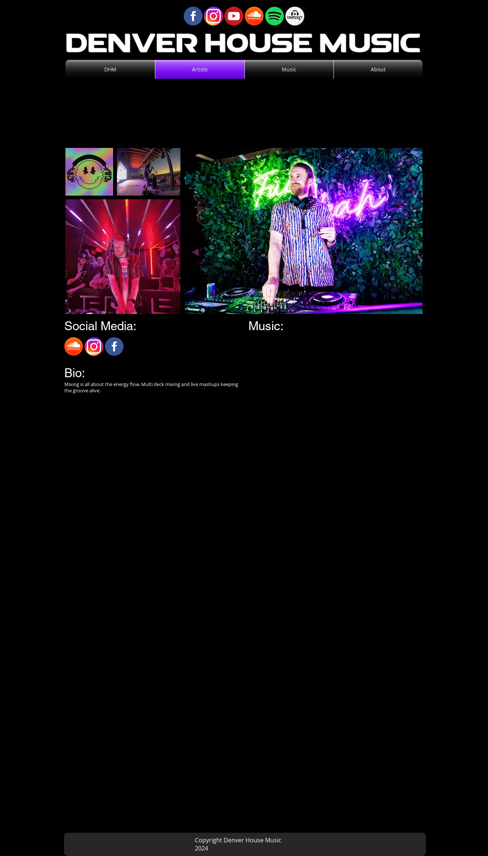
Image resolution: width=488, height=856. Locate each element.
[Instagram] (94, 346)
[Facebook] (114, 346)
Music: (266, 326)
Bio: (74, 373)
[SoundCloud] (73, 346)
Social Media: (100, 326)
